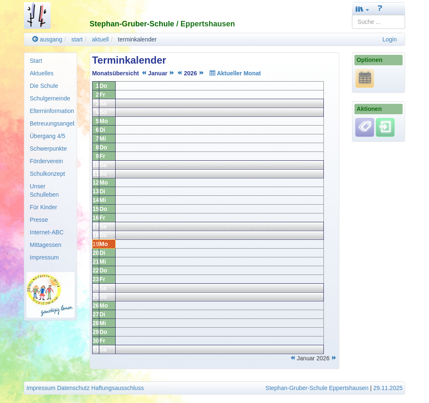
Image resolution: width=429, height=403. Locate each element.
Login (389, 39)
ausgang (47, 39)
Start (36, 60)
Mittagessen (45, 244)
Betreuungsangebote (52, 123)
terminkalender (137, 39)
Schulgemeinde (50, 98)
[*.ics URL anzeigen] (364, 78)
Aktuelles (42, 73)
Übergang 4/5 (47, 136)
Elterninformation (52, 111)
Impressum (44, 257)
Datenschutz (73, 388)
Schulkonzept (47, 173)
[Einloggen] (385, 126)
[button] (362, 9)
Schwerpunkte (48, 148)
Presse (39, 219)
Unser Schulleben (44, 190)
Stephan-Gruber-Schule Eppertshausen (317, 388)
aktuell (100, 39)
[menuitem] (50, 61)
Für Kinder (43, 207)
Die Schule (44, 85)
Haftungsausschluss (117, 388)
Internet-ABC (47, 232)
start (77, 39)
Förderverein (46, 161)
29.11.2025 (388, 388)
